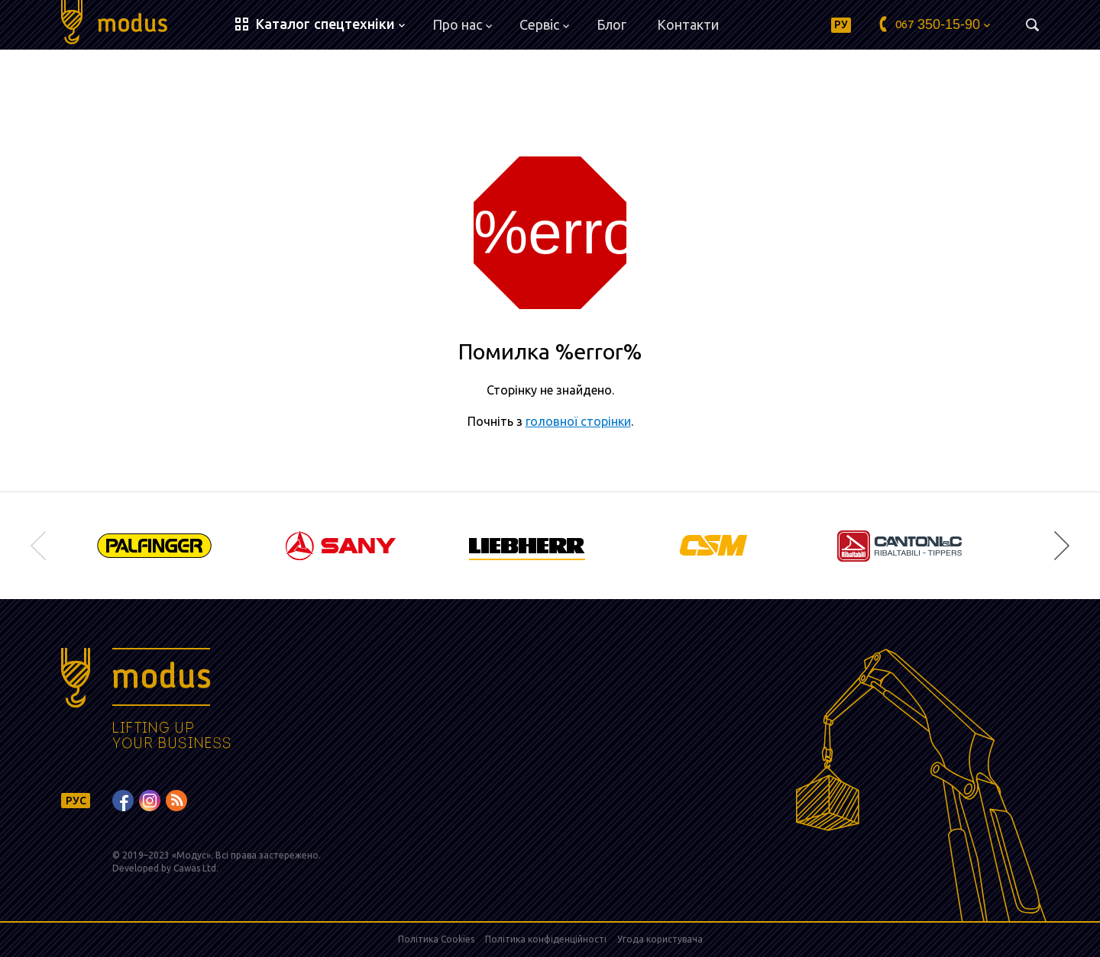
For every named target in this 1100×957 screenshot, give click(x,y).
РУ (841, 24)
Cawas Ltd (194, 868)
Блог (611, 24)
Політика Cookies (436, 939)
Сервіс (544, 24)
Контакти (688, 24)
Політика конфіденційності (546, 939)
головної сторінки (578, 421)
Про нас (462, 24)
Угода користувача (660, 939)
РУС (76, 800)
